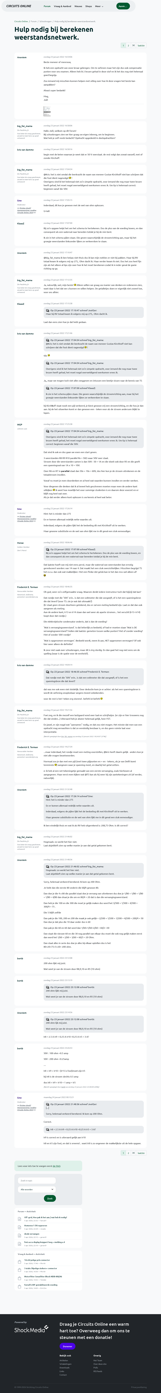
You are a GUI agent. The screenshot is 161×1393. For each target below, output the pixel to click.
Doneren (67, 1346)
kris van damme (25, 149)
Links (62, 1371)
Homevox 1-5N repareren (35, 1225)
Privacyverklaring (139, 1387)
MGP (19, 424)
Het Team (97, 1360)
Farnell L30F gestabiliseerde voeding (40, 1284)
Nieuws (90, 10)
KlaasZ (20, 223)
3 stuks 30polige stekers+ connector (40, 1268)
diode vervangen (31, 1233)
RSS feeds (97, 1371)
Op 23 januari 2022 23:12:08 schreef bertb (72, 987)
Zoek (50, 1198)
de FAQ (56, 1165)
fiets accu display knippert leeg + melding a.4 (44, 1242)
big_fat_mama (24, 125)
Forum (59, 10)
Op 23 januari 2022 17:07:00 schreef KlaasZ (72, 388)
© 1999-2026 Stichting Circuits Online (31, 1387)
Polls (95, 1367)
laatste (141, 45)
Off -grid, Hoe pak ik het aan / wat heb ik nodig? (45, 1217)
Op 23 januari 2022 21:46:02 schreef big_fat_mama (76, 866)
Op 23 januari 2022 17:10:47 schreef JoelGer (73, 310)
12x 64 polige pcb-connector (37, 1260)
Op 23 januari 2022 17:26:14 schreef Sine (71, 796)
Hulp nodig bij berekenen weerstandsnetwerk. (75, 21)
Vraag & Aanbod (74, 10)
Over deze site (99, 1364)
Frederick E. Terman (27, 586)
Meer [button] (110, 10)
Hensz (20, 542)
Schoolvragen (46, 21)
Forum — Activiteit (27, 1211)
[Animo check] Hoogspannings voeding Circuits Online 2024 (26, 210)
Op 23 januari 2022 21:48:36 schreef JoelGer (73, 1104)
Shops (100, 10)
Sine (19, 200)
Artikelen (64, 1360)
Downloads (64, 1367)
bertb (20, 958)
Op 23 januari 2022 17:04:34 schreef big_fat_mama (76, 339)
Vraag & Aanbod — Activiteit (31, 1254)
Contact (63, 1374)
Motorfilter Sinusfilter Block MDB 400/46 (43, 1276)
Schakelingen (65, 1364)
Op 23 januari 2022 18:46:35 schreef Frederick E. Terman (79, 671)
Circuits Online (21, 21)
